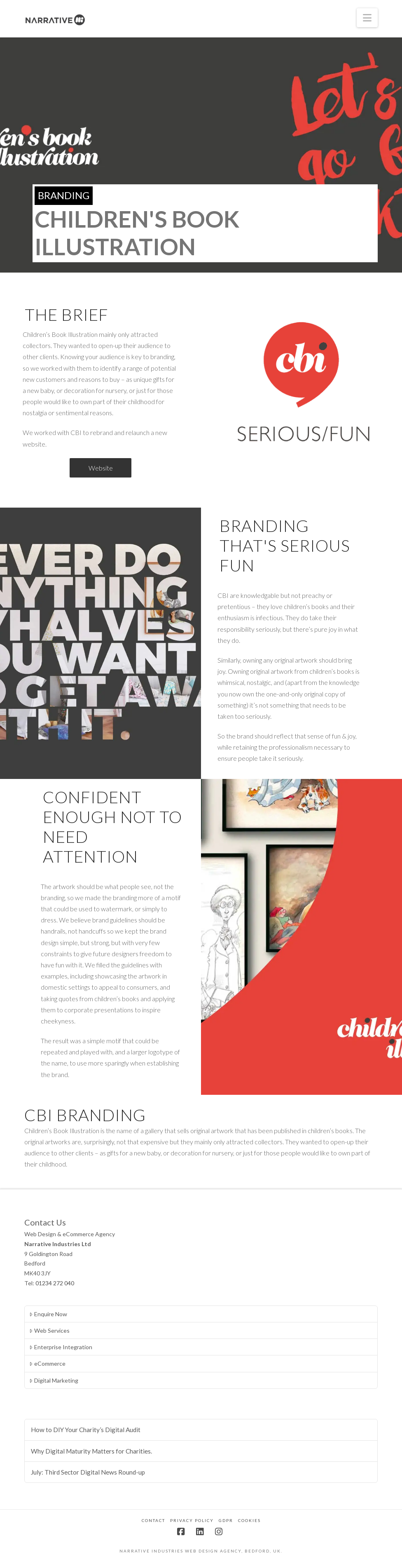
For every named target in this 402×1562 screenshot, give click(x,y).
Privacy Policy (192, 1520)
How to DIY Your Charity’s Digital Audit (85, 1429)
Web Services (49, 1330)
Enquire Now (48, 1313)
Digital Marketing (53, 1380)
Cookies (249, 1520)
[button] (367, 17)
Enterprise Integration (60, 1346)
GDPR (226, 1520)
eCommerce (47, 1363)
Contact (153, 1520)
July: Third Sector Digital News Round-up (88, 1472)
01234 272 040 (54, 1283)
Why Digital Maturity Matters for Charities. (91, 1451)
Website (101, 468)
